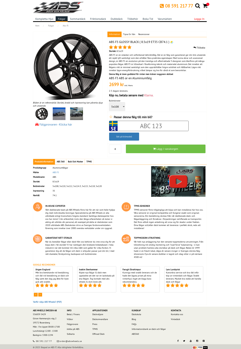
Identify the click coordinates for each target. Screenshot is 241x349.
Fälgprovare (72, 324)
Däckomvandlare (100, 319)
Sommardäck (77, 19)
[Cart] (205, 5)
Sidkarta (71, 334)
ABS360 (135, 334)
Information (114, 34)
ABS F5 (56, 172)
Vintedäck (175, 319)
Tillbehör (132, 19)
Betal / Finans (73, 314)
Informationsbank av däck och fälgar (149, 329)
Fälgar (61, 19)
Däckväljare (97, 314)
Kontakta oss (177, 314)
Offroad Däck (98, 334)
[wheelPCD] (117, 106)
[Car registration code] (151, 126)
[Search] (198, 5)
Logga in (199, 19)
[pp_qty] (115, 149)
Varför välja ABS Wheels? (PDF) (47, 302)
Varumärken (165, 19)
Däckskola (136, 314)
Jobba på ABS (73, 329)
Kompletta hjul (44, 19)
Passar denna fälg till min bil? (133, 117)
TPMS (95, 329)
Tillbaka (199, 47)
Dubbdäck (117, 19)
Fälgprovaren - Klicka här (53, 124)
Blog (134, 319)
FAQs (134, 324)
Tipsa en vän (129, 34)
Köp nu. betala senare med (131, 95)
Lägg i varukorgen (165, 149)
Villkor (70, 319)
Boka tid (148, 19)
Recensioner (144, 34)
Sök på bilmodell (124, 136)
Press (94, 324)
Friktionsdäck (98, 19)
